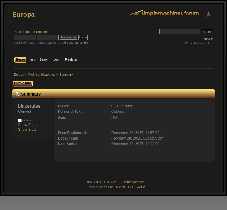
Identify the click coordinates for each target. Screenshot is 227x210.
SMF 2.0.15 (94, 181)
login (27, 31)
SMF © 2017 (112, 181)
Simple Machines (133, 181)
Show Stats (27, 130)
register (41, 31)
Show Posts (27, 125)
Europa (23, 14)
